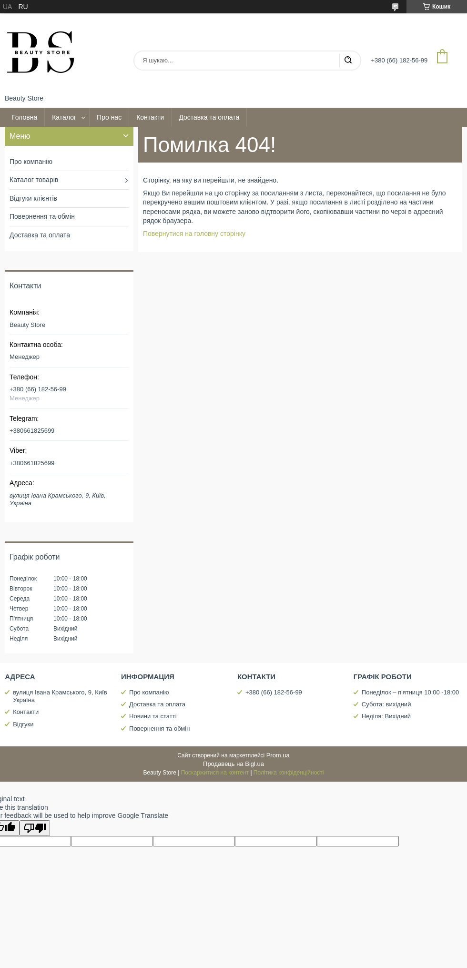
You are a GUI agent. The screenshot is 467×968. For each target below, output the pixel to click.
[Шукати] (347, 60)
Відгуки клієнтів (33, 198)
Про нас (109, 117)
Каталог (64, 117)
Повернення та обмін (42, 216)
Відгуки (23, 724)
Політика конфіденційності (289, 772)
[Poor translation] (35, 828)
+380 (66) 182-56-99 (273, 692)
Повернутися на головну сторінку (194, 233)
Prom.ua (278, 755)
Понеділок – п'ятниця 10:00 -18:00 (410, 692)
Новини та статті (153, 716)
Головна (24, 117)
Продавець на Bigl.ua (233, 763)
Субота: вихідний (386, 704)
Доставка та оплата (209, 117)
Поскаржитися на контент (215, 772)
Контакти (150, 117)
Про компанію (31, 161)
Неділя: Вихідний (386, 716)
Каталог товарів (34, 179)
